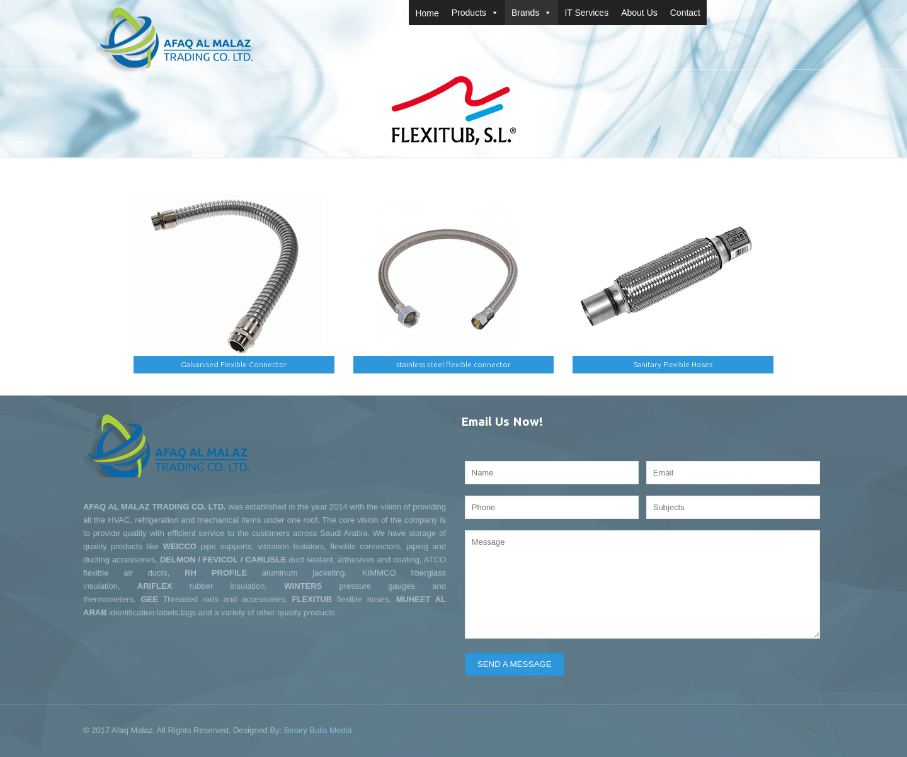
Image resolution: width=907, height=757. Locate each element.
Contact (685, 13)
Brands (531, 13)
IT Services (586, 13)
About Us (639, 13)
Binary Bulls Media (318, 730)
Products (475, 13)
